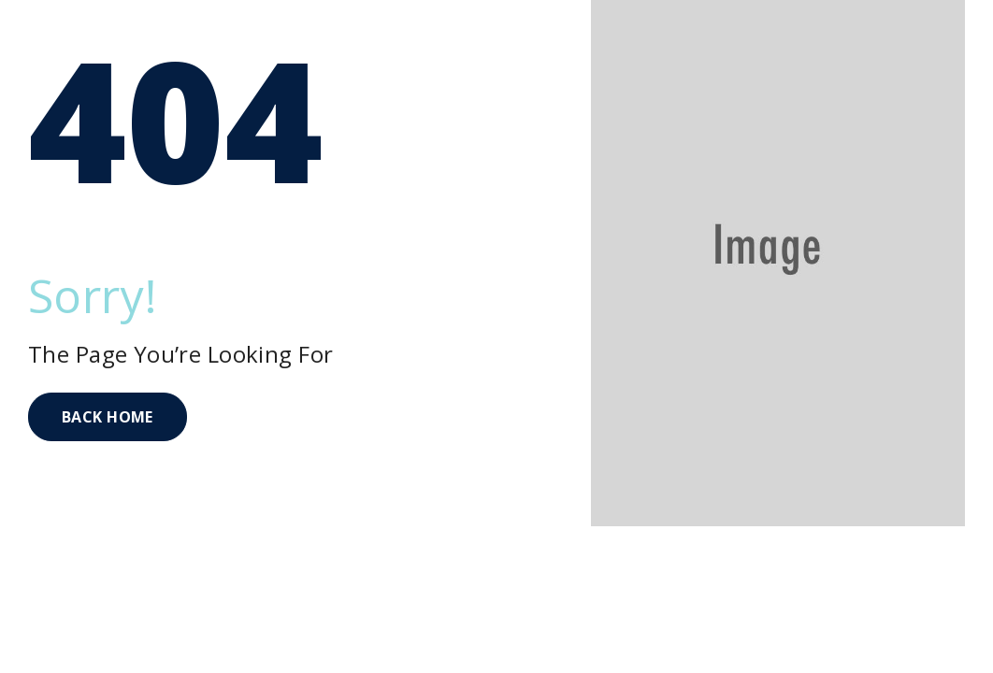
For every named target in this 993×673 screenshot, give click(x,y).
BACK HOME (107, 417)
